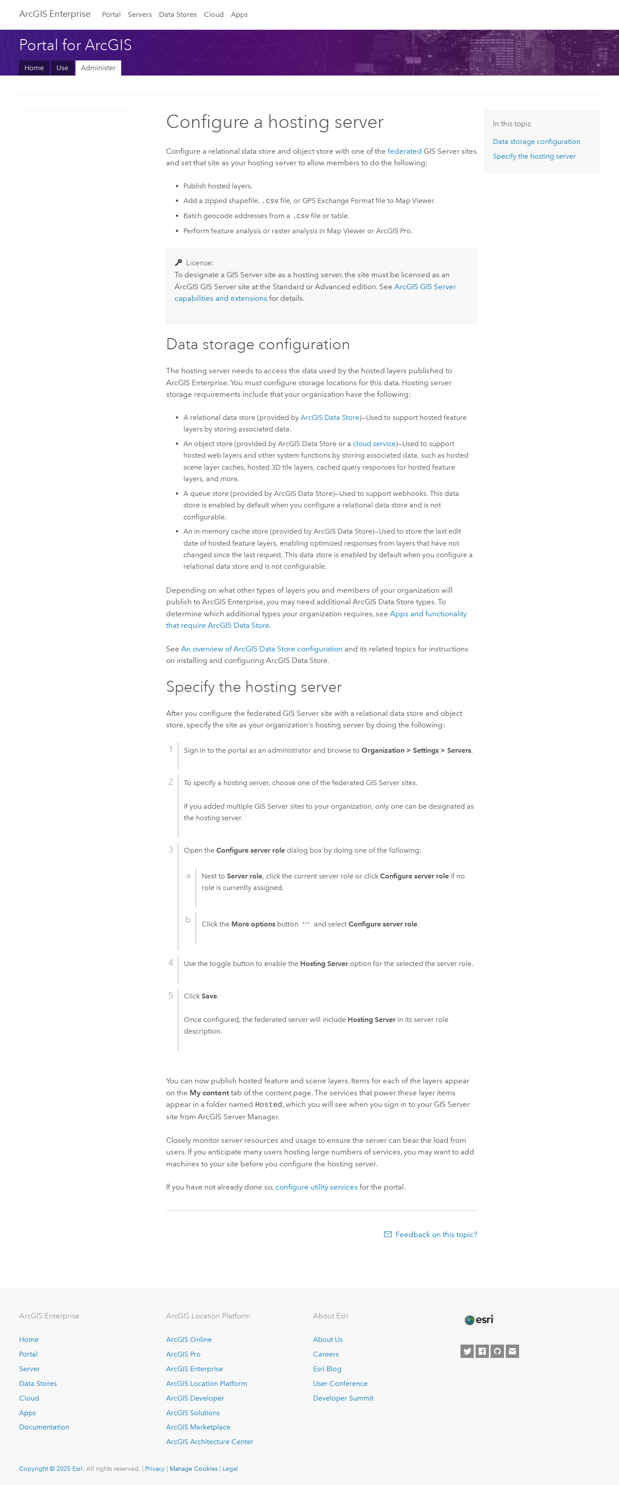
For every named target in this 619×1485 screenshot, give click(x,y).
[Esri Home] (478, 1319)
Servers (140, 14)
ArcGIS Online (189, 1338)
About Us (328, 1338)
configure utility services (316, 1186)
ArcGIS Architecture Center (210, 1441)
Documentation (44, 1426)
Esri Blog (327, 1368)
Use (62, 68)
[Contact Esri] (512, 1350)
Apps (239, 14)
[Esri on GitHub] (497, 1350)
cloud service (374, 443)
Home (34, 68)
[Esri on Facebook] (482, 1350)
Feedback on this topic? (436, 1233)
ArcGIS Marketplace (198, 1426)
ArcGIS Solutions (193, 1412)
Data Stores (178, 14)
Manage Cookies (194, 1467)
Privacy (155, 1467)
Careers (326, 1353)
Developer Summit (343, 1397)
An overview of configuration (262, 648)
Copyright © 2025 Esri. (51, 1467)
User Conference (340, 1382)
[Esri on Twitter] (467, 1350)
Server (29, 1368)
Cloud (214, 14)
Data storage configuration (536, 141)
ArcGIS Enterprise (55, 13)
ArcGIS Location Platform (206, 1382)
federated (405, 151)
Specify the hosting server (534, 156)
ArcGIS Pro (183, 1353)
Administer (98, 68)
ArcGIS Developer (195, 1397)
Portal (111, 14)
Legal (230, 1467)
